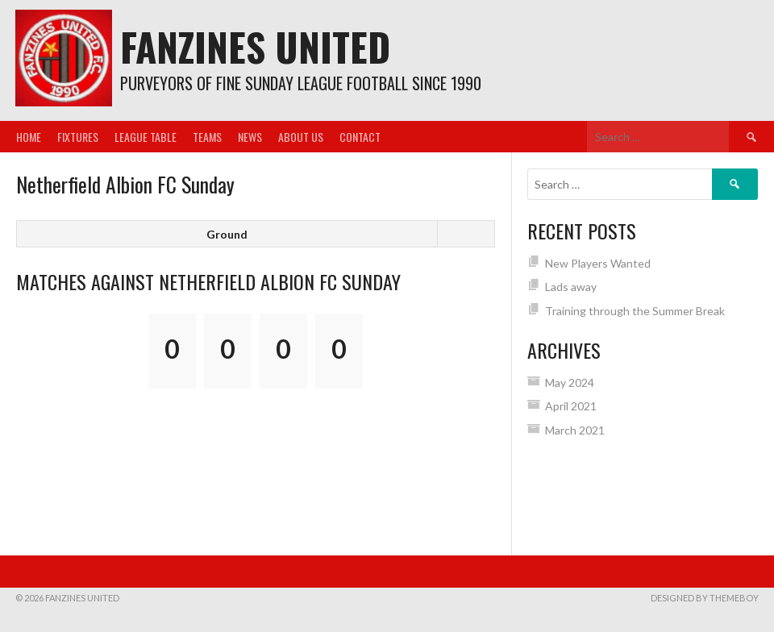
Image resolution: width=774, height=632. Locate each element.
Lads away (571, 286)
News (250, 136)
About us (300, 136)
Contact (360, 136)
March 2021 (575, 430)
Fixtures (77, 136)
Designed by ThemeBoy (705, 597)
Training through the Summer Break (635, 311)
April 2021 (571, 406)
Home (28, 136)
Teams (207, 136)
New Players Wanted (598, 263)
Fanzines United (255, 46)
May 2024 (569, 382)
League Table (145, 136)
